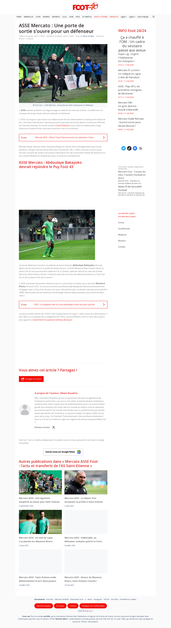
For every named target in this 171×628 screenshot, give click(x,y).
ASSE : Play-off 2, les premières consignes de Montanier (130, 90)
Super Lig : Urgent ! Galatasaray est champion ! (128, 57)
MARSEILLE (28, 16)
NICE (78, 16)
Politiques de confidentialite (93, 606)
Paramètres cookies (128, 599)
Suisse (121, 222)
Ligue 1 (124, 16)
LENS (71, 16)
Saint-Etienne (62, 125)
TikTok (106, 599)
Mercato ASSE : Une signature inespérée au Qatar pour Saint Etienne (39, 500)
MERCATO (114, 16)
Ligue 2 (132, 16)
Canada (121, 246)
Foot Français (142, 16)
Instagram (97, 599)
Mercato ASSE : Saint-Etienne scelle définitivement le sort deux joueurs (37, 579)
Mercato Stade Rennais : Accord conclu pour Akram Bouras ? (131, 122)
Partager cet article (31, 379)
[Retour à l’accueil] (85, 7)
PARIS (19, 16)
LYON (38, 16)
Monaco (122, 240)
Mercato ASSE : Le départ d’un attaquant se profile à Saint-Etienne (83, 500)
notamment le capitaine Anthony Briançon (52, 319)
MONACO (56, 16)
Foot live (49, 599)
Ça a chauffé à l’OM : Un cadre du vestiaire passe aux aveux (132, 44)
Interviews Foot (76, 599)
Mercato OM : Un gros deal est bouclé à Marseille (128, 106)
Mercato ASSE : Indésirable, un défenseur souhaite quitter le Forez (83, 539)
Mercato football (61, 599)
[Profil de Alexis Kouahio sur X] (53, 427)
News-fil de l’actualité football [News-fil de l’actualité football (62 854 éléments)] (130, 188)
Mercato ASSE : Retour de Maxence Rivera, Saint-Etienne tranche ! (83, 579)
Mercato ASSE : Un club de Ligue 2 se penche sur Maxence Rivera (36, 539)
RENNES (46, 16)
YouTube (114, 599)
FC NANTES (87, 16)
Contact (73, 606)
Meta (90, 599)
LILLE (64, 16)
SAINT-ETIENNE (100, 16)
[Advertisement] (63, 189)
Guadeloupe (124, 228)
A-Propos (60, 606)
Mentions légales (44, 606)
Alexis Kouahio (68, 393)
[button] (153, 16)
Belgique (122, 234)
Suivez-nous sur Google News (63, 452)
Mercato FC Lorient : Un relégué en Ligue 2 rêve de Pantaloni (129, 74)
